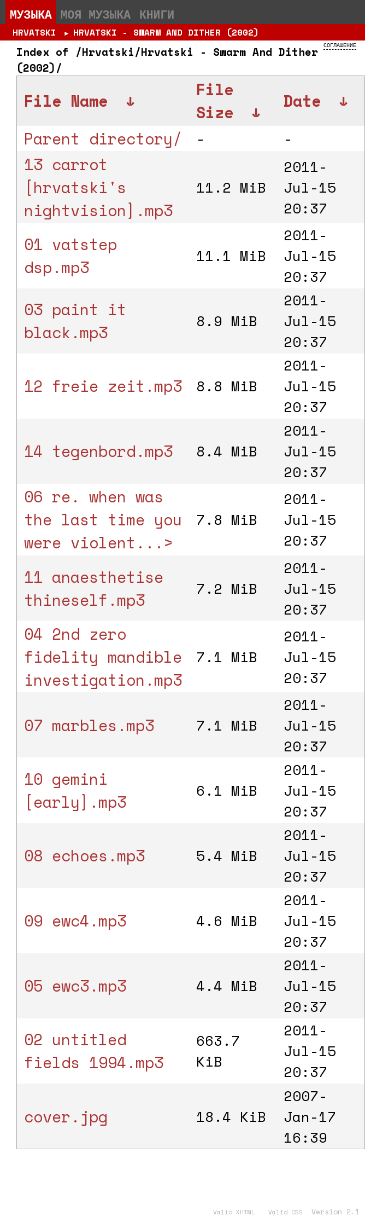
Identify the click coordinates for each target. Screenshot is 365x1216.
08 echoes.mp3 (84, 855)
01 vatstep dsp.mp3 (70, 256)
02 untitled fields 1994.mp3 (93, 1051)
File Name (66, 100)
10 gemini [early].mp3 (75, 790)
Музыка (31, 14)
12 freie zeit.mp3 (103, 385)
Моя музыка (96, 14)
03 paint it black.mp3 (75, 321)
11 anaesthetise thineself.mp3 (93, 588)
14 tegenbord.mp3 (98, 450)
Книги (156, 14)
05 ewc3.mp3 (75, 985)
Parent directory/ (103, 138)
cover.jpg (66, 1116)
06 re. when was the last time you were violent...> (103, 519)
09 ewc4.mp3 (75, 920)
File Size (214, 101)
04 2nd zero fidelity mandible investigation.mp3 (103, 656)
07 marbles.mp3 (89, 725)
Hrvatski (34, 32)
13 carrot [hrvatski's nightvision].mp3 (98, 187)
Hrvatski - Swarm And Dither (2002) (166, 32)
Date (302, 100)
